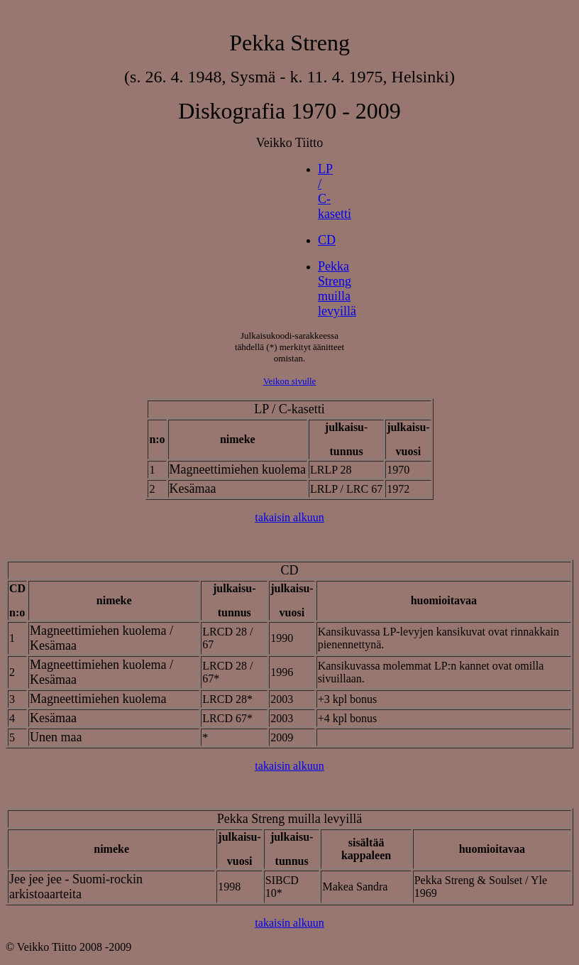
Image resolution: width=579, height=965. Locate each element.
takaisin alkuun (289, 517)
